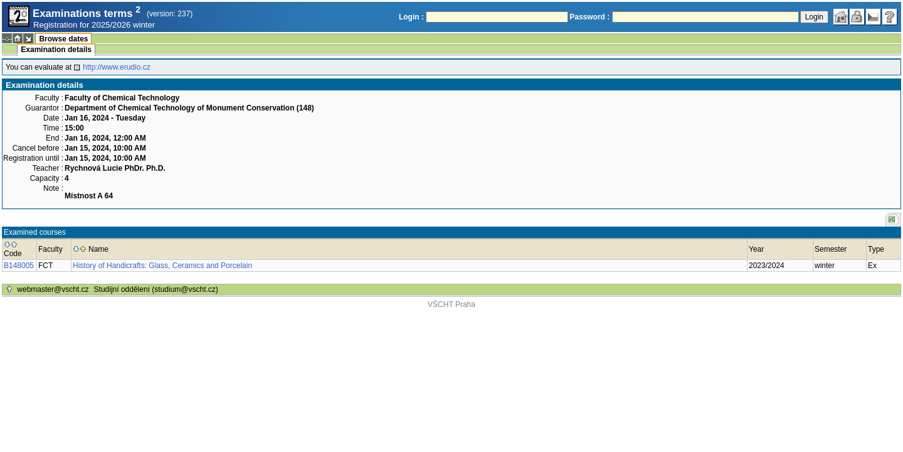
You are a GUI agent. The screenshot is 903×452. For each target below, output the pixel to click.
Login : (411, 17)
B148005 (19, 265)
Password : (589, 17)
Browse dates (63, 39)
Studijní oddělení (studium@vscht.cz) (156, 289)
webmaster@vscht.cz (52, 289)
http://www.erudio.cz (116, 67)
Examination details (56, 49)
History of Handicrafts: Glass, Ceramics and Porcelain (162, 265)
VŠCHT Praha (451, 304)
